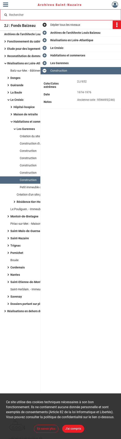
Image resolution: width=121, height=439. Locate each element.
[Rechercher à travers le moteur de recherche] (57, 14)
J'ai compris (73, 428)
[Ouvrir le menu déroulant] (5, 4)
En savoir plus (46, 428)
